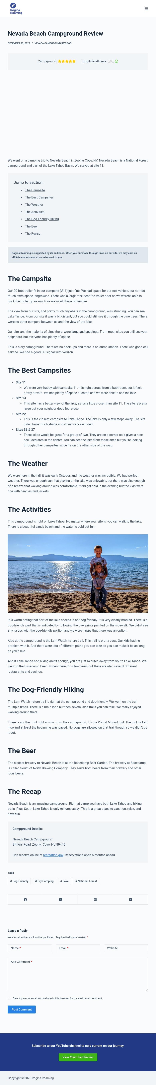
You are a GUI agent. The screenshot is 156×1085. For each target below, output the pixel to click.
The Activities (34, 212)
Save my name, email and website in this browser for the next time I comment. (58, 998)
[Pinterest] (95, 899)
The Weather (34, 204)
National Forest (86, 881)
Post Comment (22, 1009)
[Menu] (146, 8)
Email (63, 948)
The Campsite (35, 190)
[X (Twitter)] (60, 899)
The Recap (32, 233)
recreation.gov (53, 855)
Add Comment (21, 961)
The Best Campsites (39, 197)
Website (112, 948)
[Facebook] (25, 899)
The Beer (31, 226)
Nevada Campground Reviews (53, 43)
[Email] (130, 899)
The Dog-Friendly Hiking (42, 219)
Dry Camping (44, 881)
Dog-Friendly (19, 881)
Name (16, 948)
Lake (64, 881)
